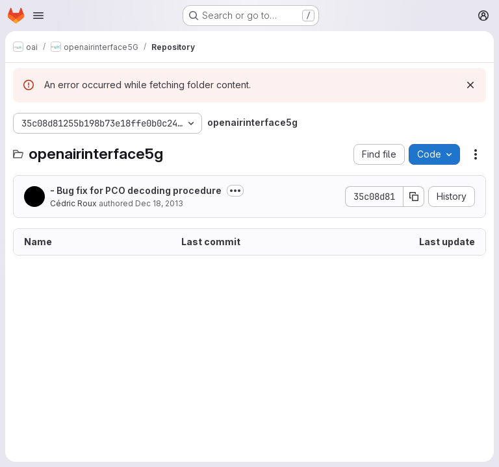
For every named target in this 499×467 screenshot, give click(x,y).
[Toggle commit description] (235, 191)
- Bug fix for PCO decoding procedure (136, 190)
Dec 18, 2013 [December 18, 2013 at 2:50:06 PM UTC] (159, 203)
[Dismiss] (470, 85)
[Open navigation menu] (38, 15)
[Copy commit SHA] (413, 196)
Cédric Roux (73, 203)
